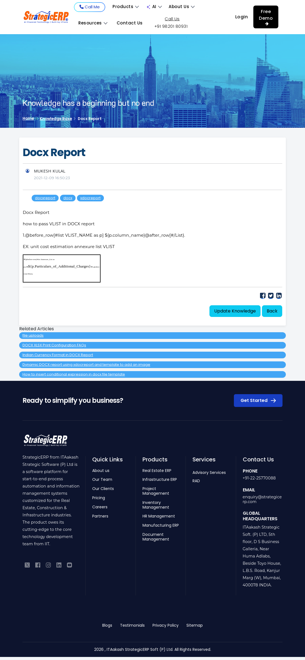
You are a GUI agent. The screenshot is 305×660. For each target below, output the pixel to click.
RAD (196, 481)
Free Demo (266, 17)
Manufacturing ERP (160, 525)
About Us (182, 6)
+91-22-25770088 (259, 478)
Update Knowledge (235, 311)
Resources (93, 23)
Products (125, 6)
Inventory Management (155, 505)
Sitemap (194, 625)
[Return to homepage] (45, 443)
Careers (100, 507)
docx (67, 198)
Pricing (98, 498)
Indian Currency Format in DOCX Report (57, 355)
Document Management (155, 537)
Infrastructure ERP (159, 479)
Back (272, 311)
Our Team (102, 479)
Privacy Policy (165, 625)
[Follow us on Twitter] (27, 564)
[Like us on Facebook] (37, 564)
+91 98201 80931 (171, 26)
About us (100, 470)
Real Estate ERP (156, 470)
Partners (100, 516)
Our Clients (103, 488)
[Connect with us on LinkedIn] (59, 564)
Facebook (262, 295)
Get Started (258, 400)
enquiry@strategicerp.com (262, 499)
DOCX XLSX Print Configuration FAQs (54, 345)
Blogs (107, 625)
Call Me (89, 7)
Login (241, 17)
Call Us (172, 19)
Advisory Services (209, 472)
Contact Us (130, 23)
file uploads (33, 335)
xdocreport (90, 198)
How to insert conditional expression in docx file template (73, 374)
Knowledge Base (56, 118)
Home (28, 118)
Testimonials (132, 625)
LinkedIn (278, 295)
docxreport (45, 198)
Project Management (155, 491)
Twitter (270, 295)
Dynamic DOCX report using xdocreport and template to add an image (86, 364)
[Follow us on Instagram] (48, 564)
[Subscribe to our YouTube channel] (69, 564)
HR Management (158, 516)
